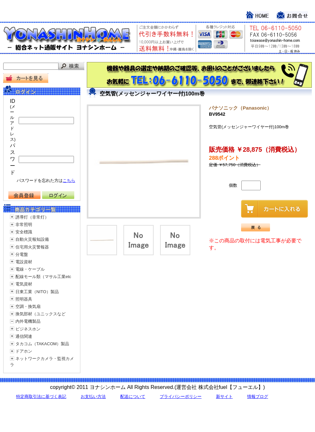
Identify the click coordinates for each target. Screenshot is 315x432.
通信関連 (23, 336)
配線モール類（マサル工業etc (43, 276)
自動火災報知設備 (32, 239)
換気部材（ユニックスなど (40, 313)
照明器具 (23, 299)
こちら (69, 180)
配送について (132, 396)
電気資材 (23, 284)
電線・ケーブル (30, 269)
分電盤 (21, 254)
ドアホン (23, 351)
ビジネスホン (27, 329)
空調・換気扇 (27, 306)
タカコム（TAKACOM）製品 (42, 343)
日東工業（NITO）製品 (37, 291)
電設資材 (23, 261)
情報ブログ (257, 396)
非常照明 (23, 224)
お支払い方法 (93, 396)
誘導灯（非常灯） (32, 217)
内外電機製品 (27, 321)
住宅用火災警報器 (32, 247)
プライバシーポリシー (181, 396)
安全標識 (23, 232)
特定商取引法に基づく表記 (41, 396)
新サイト (224, 396)
